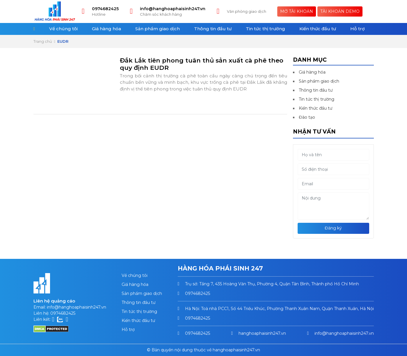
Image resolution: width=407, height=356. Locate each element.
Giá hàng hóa (106, 28)
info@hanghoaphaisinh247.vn (172, 8)
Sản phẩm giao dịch (157, 28)
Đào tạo (307, 117)
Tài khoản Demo (340, 11)
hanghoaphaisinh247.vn (262, 333)
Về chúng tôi (63, 28)
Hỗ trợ (357, 28)
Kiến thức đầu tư (317, 28)
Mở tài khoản (296, 11)
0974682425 (105, 8)
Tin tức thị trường (265, 28)
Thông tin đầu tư (213, 28)
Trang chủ (42, 41)
